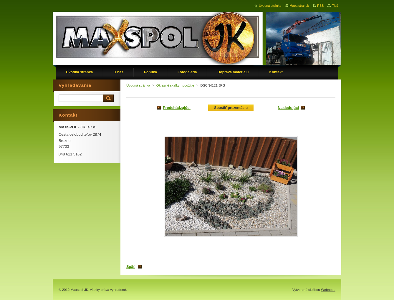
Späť (130, 266)
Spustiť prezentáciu (231, 108)
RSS (320, 5)
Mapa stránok (299, 5)
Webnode (328, 289)
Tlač (335, 5)
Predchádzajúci (177, 107)
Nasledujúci (288, 107)
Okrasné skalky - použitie (175, 85)
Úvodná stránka (138, 85)
